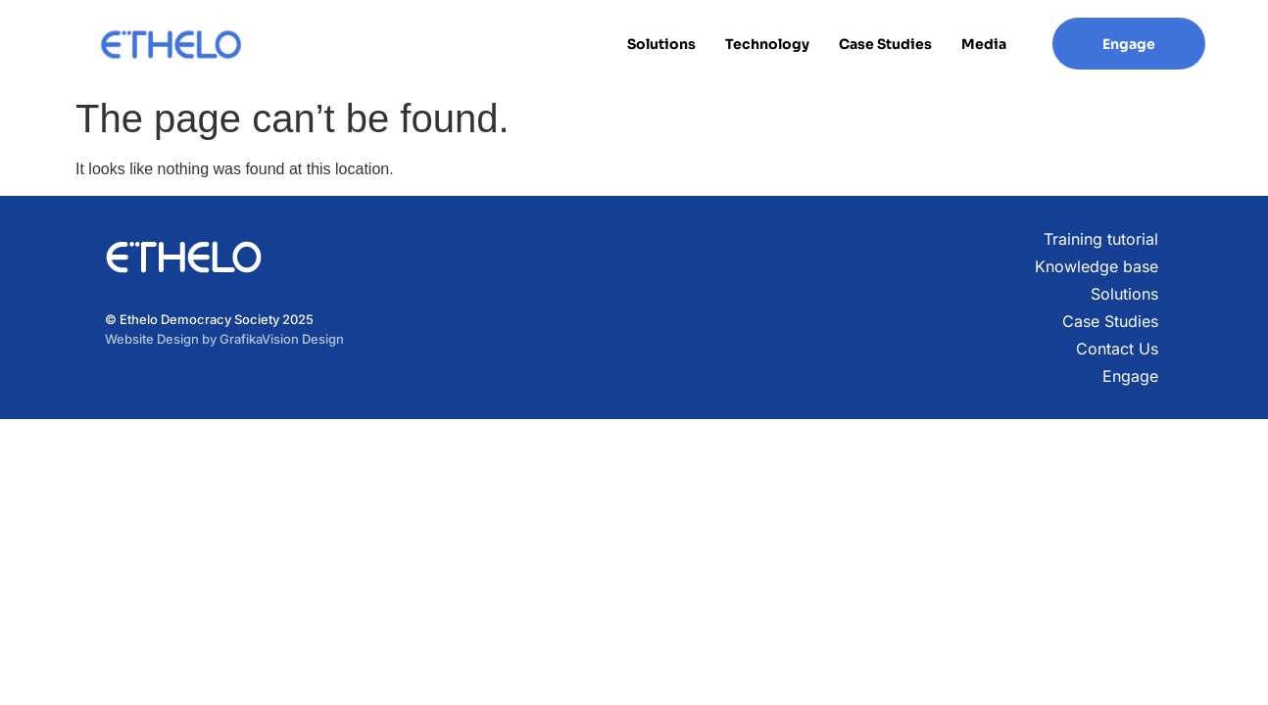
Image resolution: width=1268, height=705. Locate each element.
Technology (767, 44)
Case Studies (885, 44)
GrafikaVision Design (281, 339)
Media (983, 44)
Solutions (661, 44)
